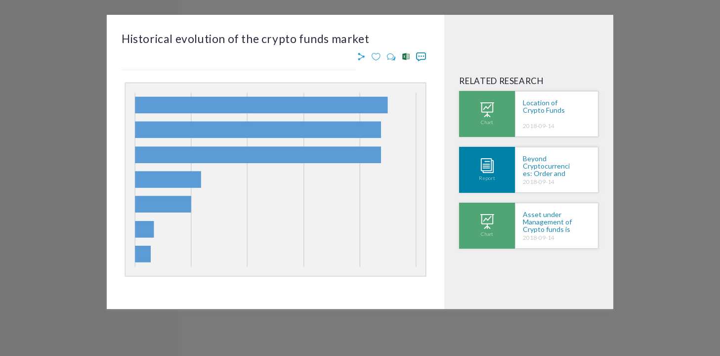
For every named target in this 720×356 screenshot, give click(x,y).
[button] (363, 57)
